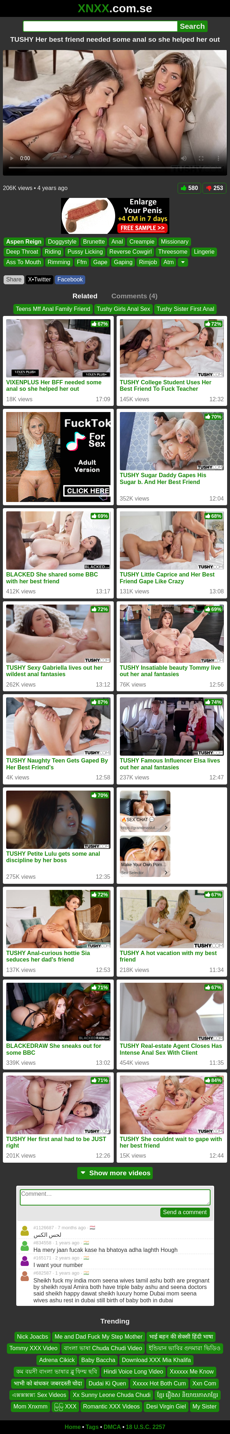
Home (73, 1427)
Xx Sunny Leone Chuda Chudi (111, 1395)
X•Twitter (39, 279)
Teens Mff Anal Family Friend (53, 309)
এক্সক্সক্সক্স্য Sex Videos (39, 1395)
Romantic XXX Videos (111, 1407)
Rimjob (148, 262)
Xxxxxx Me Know (192, 1372)
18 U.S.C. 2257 (145, 1427)
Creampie (141, 242)
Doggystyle (62, 242)
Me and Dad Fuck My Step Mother (99, 1337)
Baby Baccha (98, 1360)
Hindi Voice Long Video (133, 1372)
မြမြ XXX (65, 1407)
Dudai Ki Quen (107, 1383)
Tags (92, 1427)
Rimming (59, 262)
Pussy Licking (85, 252)
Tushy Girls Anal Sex (123, 309)
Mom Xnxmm (30, 1407)
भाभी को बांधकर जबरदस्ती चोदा (48, 1383)
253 (214, 188)
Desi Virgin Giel (166, 1407)
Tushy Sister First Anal (185, 309)
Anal (117, 242)
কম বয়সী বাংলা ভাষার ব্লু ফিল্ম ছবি (56, 1372)
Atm (169, 262)
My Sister (204, 1407)
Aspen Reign (24, 242)
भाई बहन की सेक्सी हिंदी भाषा (181, 1337)
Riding (53, 252)
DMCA (112, 1427)
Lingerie (204, 252)
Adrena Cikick (57, 1360)
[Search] (100, 26)
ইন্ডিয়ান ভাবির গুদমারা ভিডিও (185, 1348)
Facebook (70, 279)
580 (189, 188)
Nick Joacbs (32, 1337)
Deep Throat (22, 252)
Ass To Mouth (23, 262)
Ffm (82, 262)
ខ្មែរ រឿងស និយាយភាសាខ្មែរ (187, 1395)
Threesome (172, 252)
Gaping (123, 262)
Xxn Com (204, 1383)
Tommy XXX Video (33, 1348)
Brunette (94, 242)
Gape (100, 262)
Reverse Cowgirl (130, 252)
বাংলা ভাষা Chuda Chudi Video (103, 1348)
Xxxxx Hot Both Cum (159, 1383)
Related (85, 296)
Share (14, 279)
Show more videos (115, 1173)
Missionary (174, 242)
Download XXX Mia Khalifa (156, 1360)
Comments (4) (134, 296)
